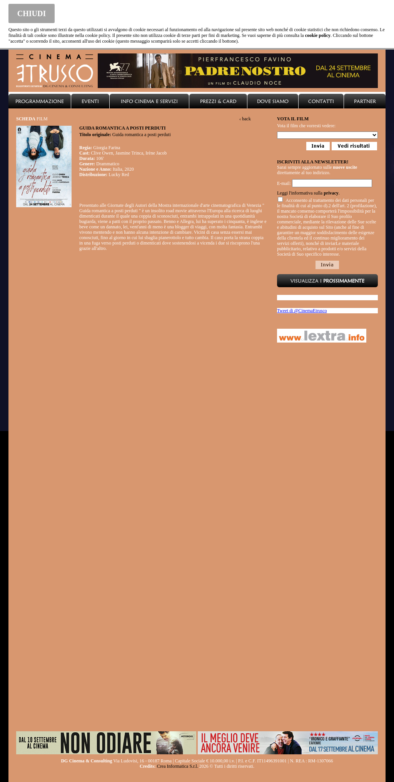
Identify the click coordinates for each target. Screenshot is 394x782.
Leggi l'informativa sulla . (308, 193)
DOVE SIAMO (273, 101)
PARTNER (365, 101)
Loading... (327, 135)
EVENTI (90, 101)
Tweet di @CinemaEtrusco (302, 310)
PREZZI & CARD (218, 101)
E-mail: (284, 183)
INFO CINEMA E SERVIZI (149, 101)
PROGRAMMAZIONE (39, 101)
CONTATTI (321, 101)
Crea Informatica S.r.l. (177, 766)
